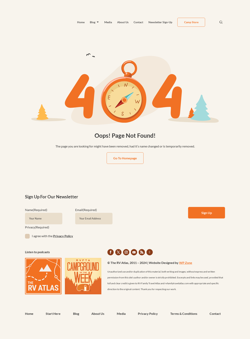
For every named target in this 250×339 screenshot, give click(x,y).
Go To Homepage (125, 158)
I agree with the (52, 236)
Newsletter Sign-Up (160, 22)
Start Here (53, 313)
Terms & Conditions (183, 313)
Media (108, 22)
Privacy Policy (63, 236)
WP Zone (185, 262)
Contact (138, 22)
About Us (123, 22)
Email (86, 210)
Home (81, 22)
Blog (92, 22)
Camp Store (191, 22)
